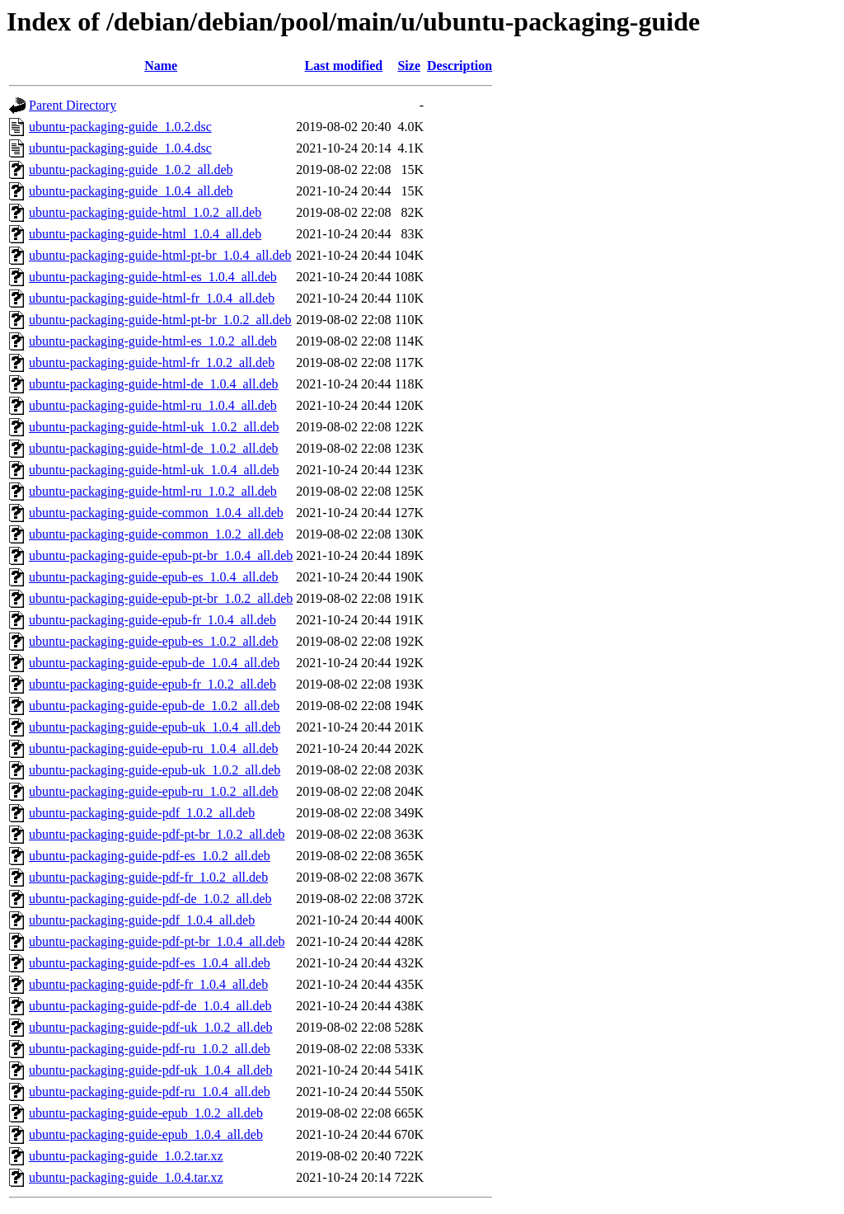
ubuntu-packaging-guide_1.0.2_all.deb (131, 169)
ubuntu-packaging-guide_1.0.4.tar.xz (126, 1177)
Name (160, 66)
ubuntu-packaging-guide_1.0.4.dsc (120, 148)
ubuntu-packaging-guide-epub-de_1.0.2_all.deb (154, 706)
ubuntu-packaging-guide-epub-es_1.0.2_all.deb (154, 641)
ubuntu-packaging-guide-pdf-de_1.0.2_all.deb (150, 899)
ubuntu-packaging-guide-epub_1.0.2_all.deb (146, 1113)
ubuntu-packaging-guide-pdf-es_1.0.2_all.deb (149, 856)
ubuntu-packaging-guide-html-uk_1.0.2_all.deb (154, 427)
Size (408, 66)
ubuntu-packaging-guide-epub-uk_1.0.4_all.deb (154, 727)
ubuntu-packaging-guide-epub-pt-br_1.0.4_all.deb (161, 555)
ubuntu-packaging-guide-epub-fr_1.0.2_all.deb (152, 684)
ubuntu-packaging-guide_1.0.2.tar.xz (126, 1156)
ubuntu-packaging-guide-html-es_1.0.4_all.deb (153, 277)
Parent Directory (72, 105)
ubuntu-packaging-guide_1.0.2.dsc (120, 127)
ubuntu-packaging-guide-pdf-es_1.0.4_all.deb (149, 963)
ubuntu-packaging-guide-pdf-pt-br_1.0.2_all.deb (157, 834)
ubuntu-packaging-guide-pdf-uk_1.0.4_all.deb (150, 1070)
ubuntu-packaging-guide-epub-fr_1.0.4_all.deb (152, 620)
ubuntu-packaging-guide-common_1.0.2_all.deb (156, 534)
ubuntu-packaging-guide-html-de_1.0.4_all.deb (154, 384)
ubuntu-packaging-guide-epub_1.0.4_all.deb (146, 1134)
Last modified (344, 66)
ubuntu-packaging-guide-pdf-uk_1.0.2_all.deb (150, 1027)
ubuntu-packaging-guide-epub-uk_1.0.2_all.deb (154, 770)
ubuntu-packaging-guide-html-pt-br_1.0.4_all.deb (160, 255)
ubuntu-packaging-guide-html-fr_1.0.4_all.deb (151, 298)
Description (459, 66)
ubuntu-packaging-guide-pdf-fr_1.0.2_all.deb (148, 877)
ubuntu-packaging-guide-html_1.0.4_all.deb (145, 234)
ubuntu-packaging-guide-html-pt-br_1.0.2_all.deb (160, 320)
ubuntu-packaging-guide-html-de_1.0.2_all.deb (154, 448)
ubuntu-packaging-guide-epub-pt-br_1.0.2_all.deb (161, 598)
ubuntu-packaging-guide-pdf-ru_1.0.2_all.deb (149, 1049)
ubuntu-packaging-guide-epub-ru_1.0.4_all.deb (154, 748)
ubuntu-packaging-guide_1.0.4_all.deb (131, 191)
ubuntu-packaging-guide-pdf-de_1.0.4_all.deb (150, 1006)
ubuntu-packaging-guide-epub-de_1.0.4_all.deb (154, 663)
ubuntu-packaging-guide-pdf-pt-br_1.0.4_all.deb (157, 941)
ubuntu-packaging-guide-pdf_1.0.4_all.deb (142, 920)
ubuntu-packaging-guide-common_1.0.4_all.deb (156, 513)
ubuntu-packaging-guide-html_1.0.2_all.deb (145, 212)
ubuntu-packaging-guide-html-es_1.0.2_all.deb (153, 341)
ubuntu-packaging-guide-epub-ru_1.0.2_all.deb (154, 791)
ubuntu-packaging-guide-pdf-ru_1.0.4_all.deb (149, 1092)
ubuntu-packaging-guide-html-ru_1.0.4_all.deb (153, 405)
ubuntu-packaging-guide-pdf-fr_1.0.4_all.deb (148, 984)
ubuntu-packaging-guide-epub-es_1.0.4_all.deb (154, 577)
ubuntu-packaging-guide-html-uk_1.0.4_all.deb (154, 470)
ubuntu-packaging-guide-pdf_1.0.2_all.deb (142, 813)
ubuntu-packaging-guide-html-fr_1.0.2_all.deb (151, 362)
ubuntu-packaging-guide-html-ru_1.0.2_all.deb (153, 491)
